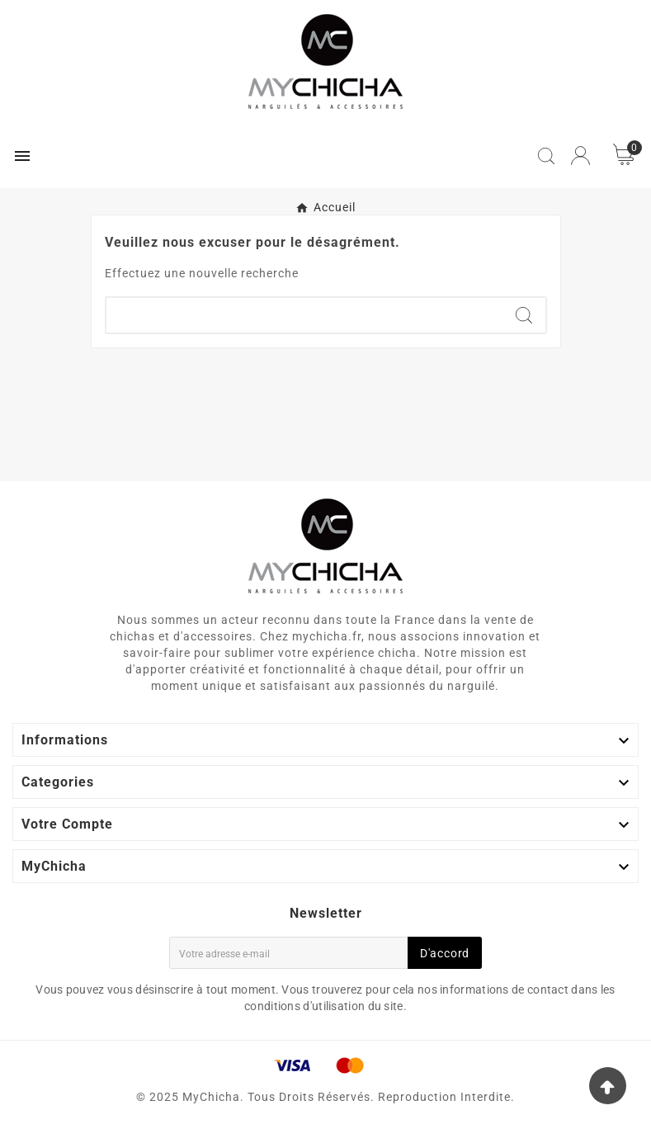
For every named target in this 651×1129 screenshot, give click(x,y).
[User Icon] (580, 155)
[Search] (524, 315)
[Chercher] (304, 315)
